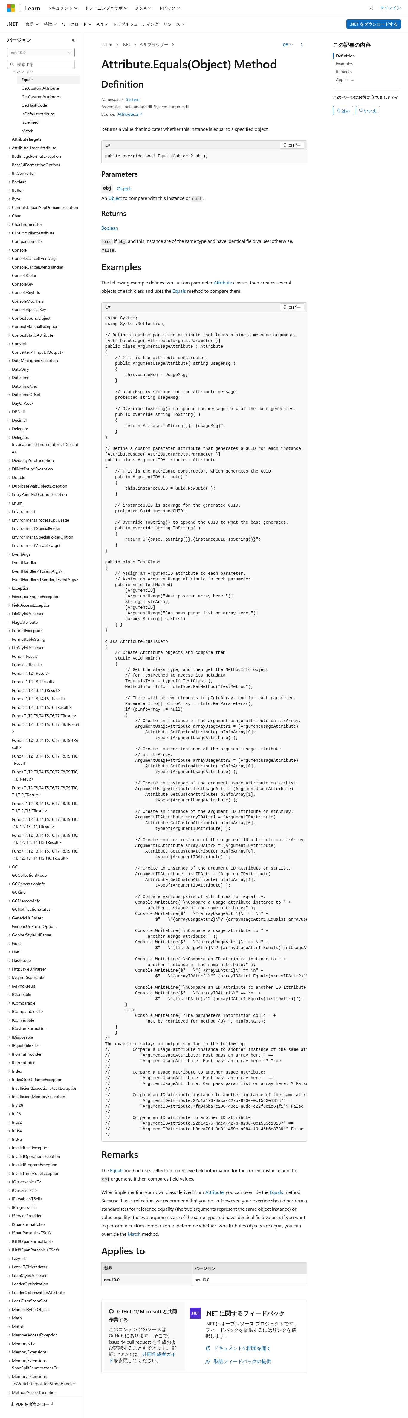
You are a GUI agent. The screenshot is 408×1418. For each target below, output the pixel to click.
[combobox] (41, 52)
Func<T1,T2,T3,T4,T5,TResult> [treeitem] (39, 698)
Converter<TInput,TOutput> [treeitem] (38, 352)
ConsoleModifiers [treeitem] (28, 301)
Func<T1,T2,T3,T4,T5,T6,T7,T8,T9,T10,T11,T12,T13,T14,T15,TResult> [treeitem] (45, 838)
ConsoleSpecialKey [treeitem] (29, 309)
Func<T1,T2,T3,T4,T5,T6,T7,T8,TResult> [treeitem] (45, 728)
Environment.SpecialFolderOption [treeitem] (42, 537)
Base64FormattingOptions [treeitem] (36, 165)
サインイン (390, 7)
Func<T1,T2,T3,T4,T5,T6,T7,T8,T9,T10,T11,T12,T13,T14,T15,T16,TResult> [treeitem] (45, 854)
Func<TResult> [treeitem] (26, 656)
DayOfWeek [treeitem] (22, 403)
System (132, 99)
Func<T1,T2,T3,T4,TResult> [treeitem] (36, 690)
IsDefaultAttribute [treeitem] (38, 113)
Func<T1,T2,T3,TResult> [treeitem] (33, 681)
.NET (126, 44)
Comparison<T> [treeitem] (27, 241)
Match (134, 1234)
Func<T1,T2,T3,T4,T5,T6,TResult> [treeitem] (41, 707)
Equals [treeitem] (27, 79)
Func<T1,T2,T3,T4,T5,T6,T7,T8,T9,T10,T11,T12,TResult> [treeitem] (45, 791)
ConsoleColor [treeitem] (24, 275)
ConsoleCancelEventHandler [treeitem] (37, 267)
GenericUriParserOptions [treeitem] (34, 926)
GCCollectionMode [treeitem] (29, 875)
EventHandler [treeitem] (24, 562)
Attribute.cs (128, 114)
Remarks (344, 71)
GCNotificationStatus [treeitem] (31, 909)
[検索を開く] (372, 8)
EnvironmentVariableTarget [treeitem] (36, 545)
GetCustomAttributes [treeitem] (41, 96)
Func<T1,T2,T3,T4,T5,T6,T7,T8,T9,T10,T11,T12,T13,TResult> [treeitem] (45, 807)
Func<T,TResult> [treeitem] (27, 664)
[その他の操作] (301, 45)
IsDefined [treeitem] (30, 122)
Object (124, 188)
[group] (204, 727)
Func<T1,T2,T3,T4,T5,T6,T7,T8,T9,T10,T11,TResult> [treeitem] (45, 775)
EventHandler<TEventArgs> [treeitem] (37, 571)
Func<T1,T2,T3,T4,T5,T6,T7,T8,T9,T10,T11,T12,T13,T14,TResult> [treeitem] (45, 823)
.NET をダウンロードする (374, 24)
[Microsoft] (11, 8)
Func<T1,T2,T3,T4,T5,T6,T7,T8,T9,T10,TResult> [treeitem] (45, 759)
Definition (345, 56)
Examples (344, 63)
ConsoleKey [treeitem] (22, 284)
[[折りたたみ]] (73, 40)
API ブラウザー (154, 44)
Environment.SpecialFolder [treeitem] (36, 528)
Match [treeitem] (27, 131)
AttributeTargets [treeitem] (26, 139)
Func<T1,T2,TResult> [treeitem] (31, 673)
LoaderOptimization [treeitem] (30, 1284)
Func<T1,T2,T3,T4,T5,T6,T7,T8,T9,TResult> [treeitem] (45, 743)
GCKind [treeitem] (19, 892)
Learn (107, 44)
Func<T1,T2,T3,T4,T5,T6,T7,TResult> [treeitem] (44, 715)
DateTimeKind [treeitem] (24, 386)
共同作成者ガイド (142, 1357)
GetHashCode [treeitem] (34, 105)
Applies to (345, 79)
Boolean (109, 228)
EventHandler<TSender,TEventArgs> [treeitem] (45, 579)
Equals (179, 291)
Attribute (223, 282)
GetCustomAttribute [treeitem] (40, 88)
